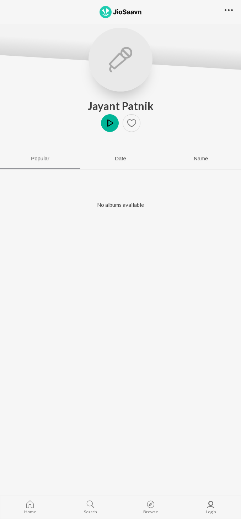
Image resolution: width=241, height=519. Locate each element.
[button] (131, 123)
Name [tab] (201, 158)
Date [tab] (120, 158)
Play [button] (110, 123)
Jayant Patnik (121, 105)
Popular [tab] (40, 158)
